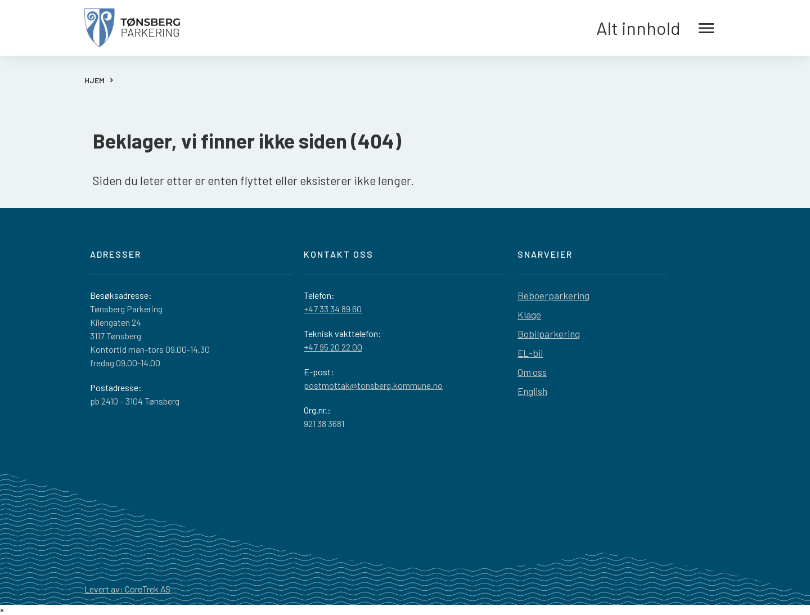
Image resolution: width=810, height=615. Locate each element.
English (532, 391)
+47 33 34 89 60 (333, 308)
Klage (529, 314)
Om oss (532, 372)
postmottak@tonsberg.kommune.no (373, 385)
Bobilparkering (549, 333)
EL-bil (530, 352)
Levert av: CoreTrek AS (127, 588)
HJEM (94, 80)
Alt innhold (655, 28)
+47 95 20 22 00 (333, 347)
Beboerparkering (554, 295)
